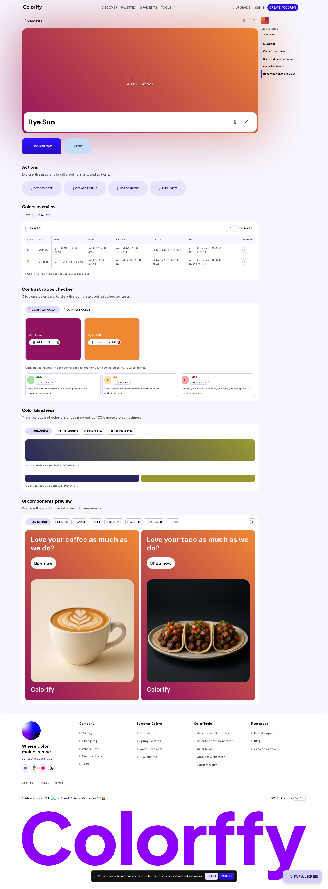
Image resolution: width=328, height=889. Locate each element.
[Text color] (251, 521)
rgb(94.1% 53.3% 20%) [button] (68, 262)
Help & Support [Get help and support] (263, 733)
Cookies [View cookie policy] (28, 783)
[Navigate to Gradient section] (283, 44)
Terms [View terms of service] (59, 783)
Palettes (128, 7)
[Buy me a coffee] (34, 768)
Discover (109, 7)
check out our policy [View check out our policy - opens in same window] (188, 876)
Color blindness (38, 410)
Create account (282, 7)
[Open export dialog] (33, 228)
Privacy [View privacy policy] (44, 783)
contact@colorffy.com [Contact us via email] (38, 758)
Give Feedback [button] (90, 756)
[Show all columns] (229, 228)
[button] (132, 81)
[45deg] (247, 122)
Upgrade (241, 7)
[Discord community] (25, 768)
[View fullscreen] (244, 21)
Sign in (260, 7)
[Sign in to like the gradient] (236, 122)
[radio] (42, 309)
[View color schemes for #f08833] (245, 261)
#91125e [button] (44, 250)
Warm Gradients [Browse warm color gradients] (149, 749)
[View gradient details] (254, 21)
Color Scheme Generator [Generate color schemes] (213, 741)
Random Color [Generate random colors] (205, 765)
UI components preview (47, 501)
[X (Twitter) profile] (51, 768)
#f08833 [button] (44, 262)
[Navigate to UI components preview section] (283, 74)
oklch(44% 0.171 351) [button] (168, 250)
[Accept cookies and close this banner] (226, 876)
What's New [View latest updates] (89, 749)
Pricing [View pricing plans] (85, 733)
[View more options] (302, 7)
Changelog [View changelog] (88, 741)
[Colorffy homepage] (32, 7)
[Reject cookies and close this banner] (212, 876)
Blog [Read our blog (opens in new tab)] (255, 741)
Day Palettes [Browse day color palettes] (147, 733)
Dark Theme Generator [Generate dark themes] (212, 733)
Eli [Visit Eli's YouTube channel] (72, 798)
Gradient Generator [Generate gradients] (209, 757)
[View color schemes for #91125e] (245, 250)
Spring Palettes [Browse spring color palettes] (149, 741)
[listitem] (53, 339)
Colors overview (38, 206)
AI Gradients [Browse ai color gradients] (147, 757)
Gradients (148, 7)
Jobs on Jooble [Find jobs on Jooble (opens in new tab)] (263, 749)
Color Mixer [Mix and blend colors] (203, 749)
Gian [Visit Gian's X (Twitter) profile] (64, 798)
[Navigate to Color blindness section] (283, 66)
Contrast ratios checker (47, 289)
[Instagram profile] (42, 768)
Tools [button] (167, 7)
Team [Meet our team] (84, 763)
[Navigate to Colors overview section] (283, 51)
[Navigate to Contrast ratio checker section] (283, 59)
